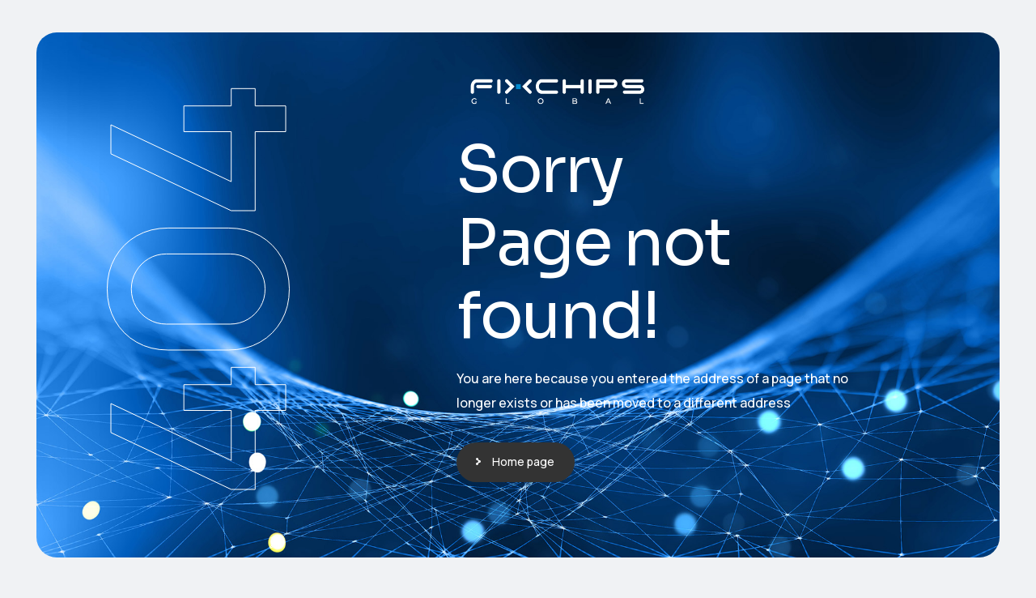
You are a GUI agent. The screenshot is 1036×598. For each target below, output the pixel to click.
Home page (523, 461)
